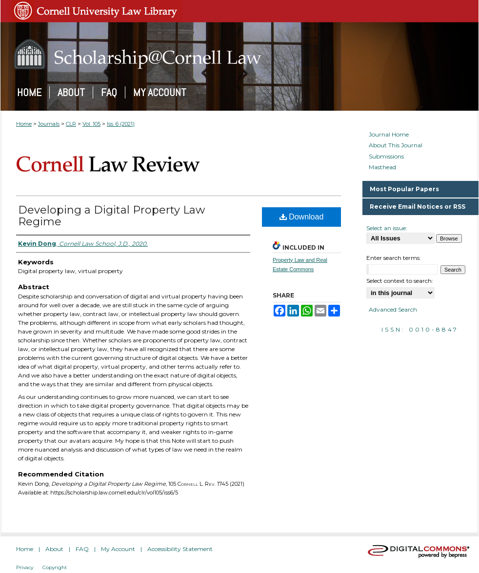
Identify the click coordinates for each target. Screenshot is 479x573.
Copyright (54, 567)
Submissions (386, 156)
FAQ (82, 549)
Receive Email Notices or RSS (417, 206)
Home (24, 123)
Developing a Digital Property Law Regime (111, 215)
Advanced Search (393, 309)
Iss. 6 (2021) (121, 123)
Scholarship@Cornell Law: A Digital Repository (239, 54)
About (54, 549)
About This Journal (395, 145)
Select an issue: (386, 228)
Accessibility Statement (180, 549)
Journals (49, 123)
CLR (71, 123)
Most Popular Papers (404, 189)
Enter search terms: (393, 257)
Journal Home (389, 134)
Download (301, 217)
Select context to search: (399, 280)
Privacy (24, 567)
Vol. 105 (91, 123)
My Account (118, 549)
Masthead (382, 167)
